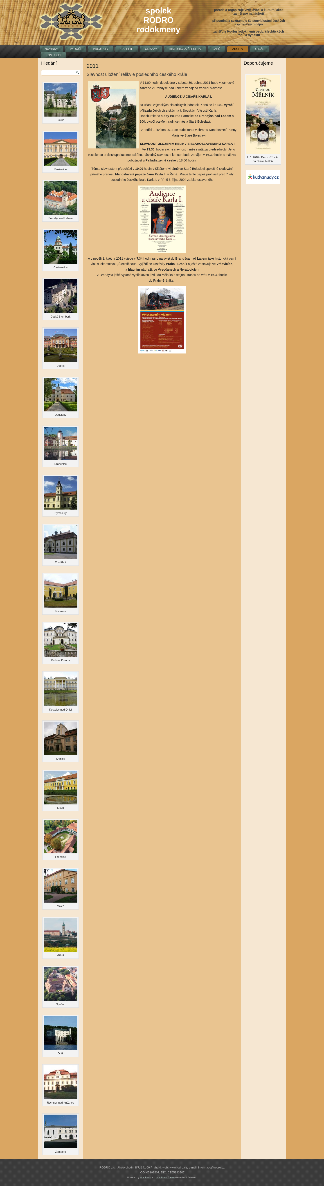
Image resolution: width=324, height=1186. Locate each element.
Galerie (126, 49)
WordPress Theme (165, 1177)
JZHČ (216, 49)
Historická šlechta (185, 49)
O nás (259, 49)
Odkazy (151, 49)
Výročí (75, 49)
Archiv (237, 49)
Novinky (51, 49)
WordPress (145, 1177)
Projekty (100, 49)
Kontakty (53, 55)
